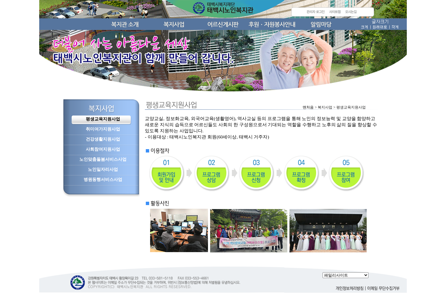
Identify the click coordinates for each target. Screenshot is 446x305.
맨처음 (308, 107)
